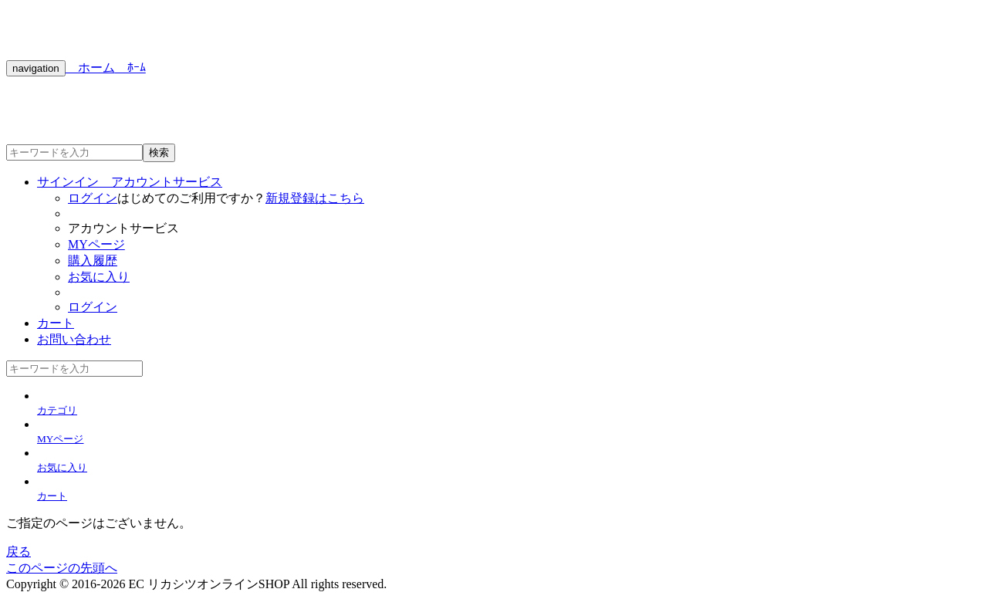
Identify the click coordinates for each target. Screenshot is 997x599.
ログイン (92, 198)
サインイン (129, 181)
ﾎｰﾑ (130, 67)
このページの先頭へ (61, 567)
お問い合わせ (74, 339)
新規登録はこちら (314, 198)
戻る (18, 551)
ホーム (90, 67)
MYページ (96, 244)
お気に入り (99, 276)
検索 (159, 152)
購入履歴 (92, 260)
